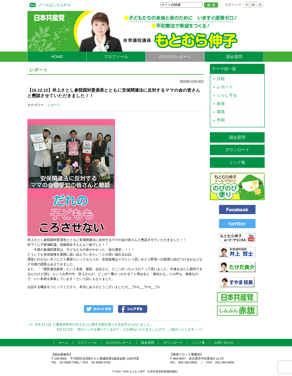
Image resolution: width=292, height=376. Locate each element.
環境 (221, 111)
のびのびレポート (175, 56)
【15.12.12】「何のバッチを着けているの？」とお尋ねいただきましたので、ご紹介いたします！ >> (128, 329)
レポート (54, 105)
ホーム (63, 342)
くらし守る (227, 95)
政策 (221, 103)
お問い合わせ (224, 342)
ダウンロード (237, 149)
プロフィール (116, 56)
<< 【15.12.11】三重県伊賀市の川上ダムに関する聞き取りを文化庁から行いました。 (91, 324)
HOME (57, 56)
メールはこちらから (49, 4)
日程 (221, 78)
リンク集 (237, 162)
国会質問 (234, 56)
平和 (221, 120)
